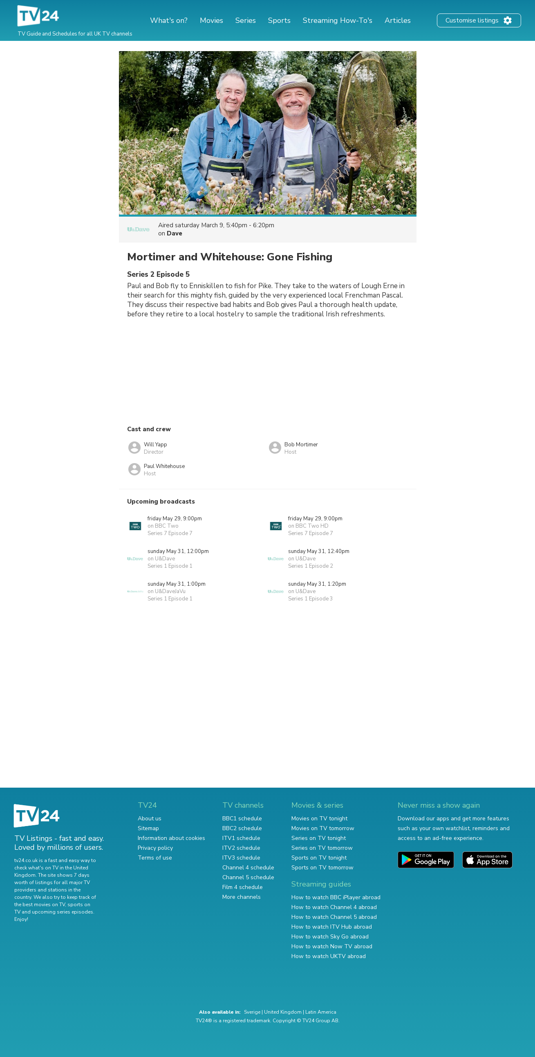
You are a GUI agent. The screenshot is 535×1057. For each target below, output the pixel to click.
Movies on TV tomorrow (322, 828)
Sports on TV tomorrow (322, 867)
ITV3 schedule (241, 858)
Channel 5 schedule (248, 877)
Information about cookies (171, 838)
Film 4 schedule (242, 887)
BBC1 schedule (242, 818)
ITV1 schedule (241, 838)
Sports (279, 20)
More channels (241, 897)
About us (149, 818)
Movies (211, 20)
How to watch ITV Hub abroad (331, 927)
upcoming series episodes (62, 912)
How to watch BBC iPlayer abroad (336, 897)
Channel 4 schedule (248, 867)
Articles (398, 20)
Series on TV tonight (318, 838)
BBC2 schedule (242, 828)
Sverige (252, 1012)
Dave (174, 233)
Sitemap (148, 828)
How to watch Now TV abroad (331, 946)
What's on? (169, 20)
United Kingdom (283, 1012)
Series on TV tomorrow (322, 848)
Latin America (320, 1012)
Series (245, 20)
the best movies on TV (39, 904)
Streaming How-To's (337, 20)
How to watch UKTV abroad (328, 956)
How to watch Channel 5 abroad (334, 917)
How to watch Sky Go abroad (330, 937)
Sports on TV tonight (319, 858)
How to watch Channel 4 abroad (334, 907)
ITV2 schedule (241, 848)
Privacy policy (155, 848)
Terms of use (155, 858)
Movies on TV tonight (319, 818)
